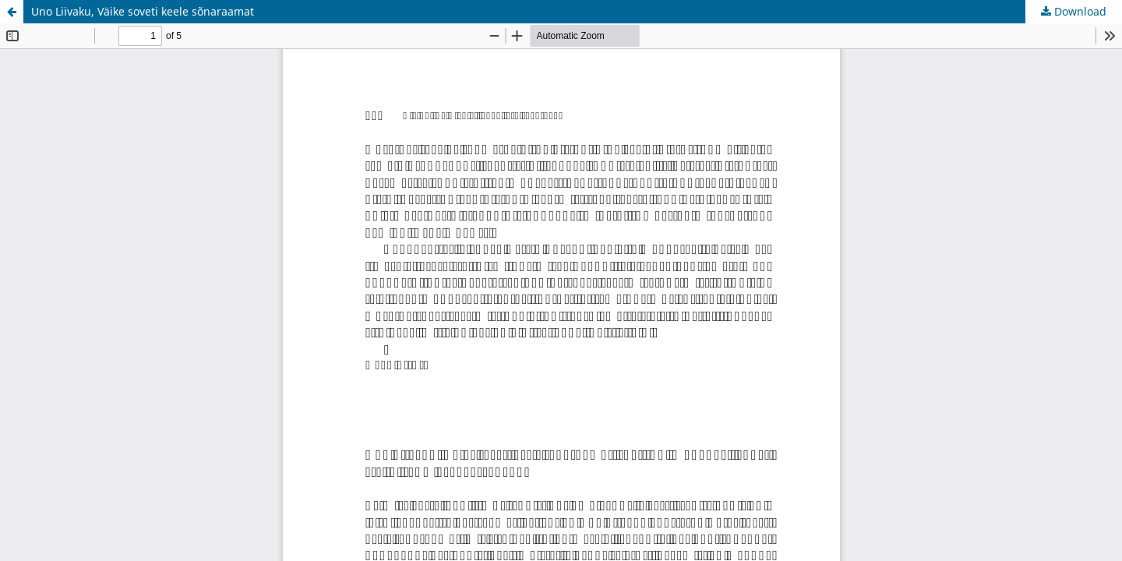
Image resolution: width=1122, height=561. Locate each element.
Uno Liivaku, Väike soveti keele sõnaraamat (142, 11)
